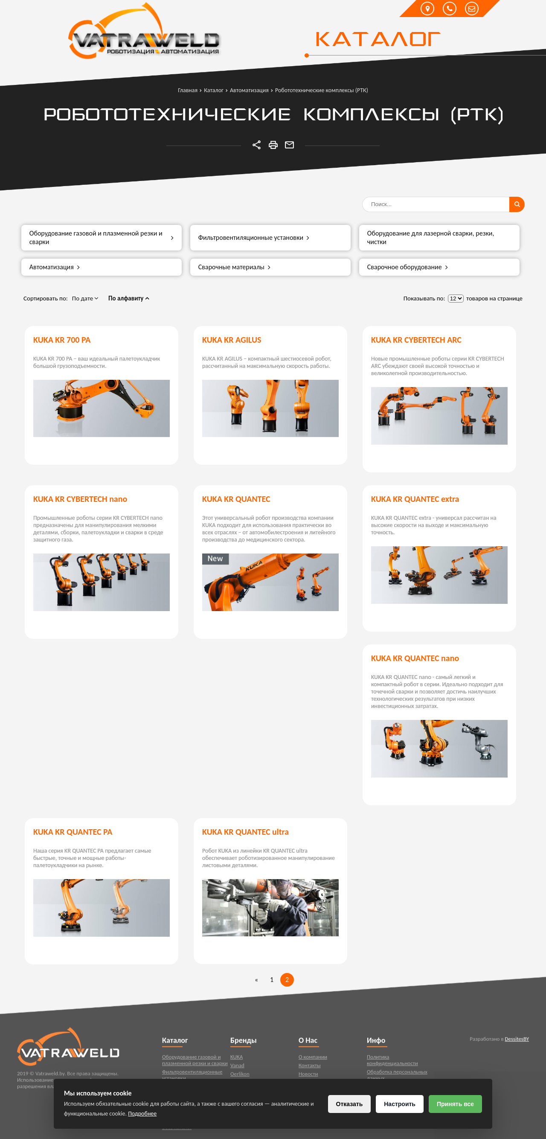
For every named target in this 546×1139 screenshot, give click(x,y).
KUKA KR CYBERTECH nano (80, 499)
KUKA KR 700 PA (61, 340)
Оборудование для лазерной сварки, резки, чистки (430, 237)
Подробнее (142, 1113)
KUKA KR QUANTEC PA (72, 832)
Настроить (399, 1104)
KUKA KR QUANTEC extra (415, 499)
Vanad (237, 1070)
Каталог (377, 40)
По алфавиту (128, 298)
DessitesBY (517, 1043)
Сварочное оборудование (407, 267)
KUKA (236, 1061)
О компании (313, 1061)
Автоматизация (54, 267)
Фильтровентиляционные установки (253, 237)
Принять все (455, 1104)
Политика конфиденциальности (392, 1064)
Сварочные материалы (234, 267)
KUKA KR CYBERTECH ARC (416, 340)
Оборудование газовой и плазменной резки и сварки (101, 237)
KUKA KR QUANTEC (236, 499)
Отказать (349, 1104)
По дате (85, 298)
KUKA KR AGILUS (231, 340)
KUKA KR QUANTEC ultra (245, 832)
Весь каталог (177, 1132)
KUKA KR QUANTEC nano (415, 658)
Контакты (310, 1070)
